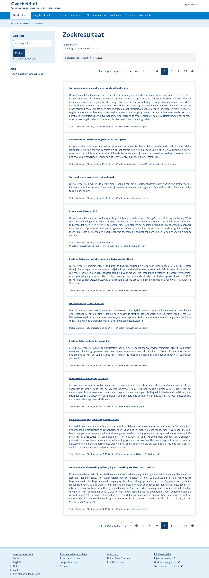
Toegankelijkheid (69, 562)
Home (25, 23)
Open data (113, 554)
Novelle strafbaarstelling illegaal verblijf (88, 378)
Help (15, 566)
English (17, 562)
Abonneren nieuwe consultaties (104, 15)
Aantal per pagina (109, 71)
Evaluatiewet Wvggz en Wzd (83, 211)
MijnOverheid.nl (191, 4)
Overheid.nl (19, 16)
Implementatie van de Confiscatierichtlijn (89, 341)
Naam (85, 57)
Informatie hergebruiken (73, 554)
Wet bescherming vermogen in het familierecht (92, 177)
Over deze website (23, 554)
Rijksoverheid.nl (162, 558)
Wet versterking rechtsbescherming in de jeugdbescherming (98, 88)
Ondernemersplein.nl (165, 562)
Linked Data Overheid (119, 558)
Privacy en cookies (70, 558)
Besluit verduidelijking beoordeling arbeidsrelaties (94, 419)
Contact (17, 558)
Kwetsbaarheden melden (26, 574)
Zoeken (19, 53)
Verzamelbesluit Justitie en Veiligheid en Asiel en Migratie (97, 139)
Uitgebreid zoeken (43, 15)
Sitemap (64, 566)
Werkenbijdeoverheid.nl (167, 566)
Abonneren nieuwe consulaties (29, 73)
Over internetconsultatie (139, 15)
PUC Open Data (115, 562)
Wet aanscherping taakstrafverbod (86, 303)
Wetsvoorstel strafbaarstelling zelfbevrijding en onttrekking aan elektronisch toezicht (111, 467)
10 (185, 71)
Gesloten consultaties (69, 15)
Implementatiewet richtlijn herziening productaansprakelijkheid (101, 259)
